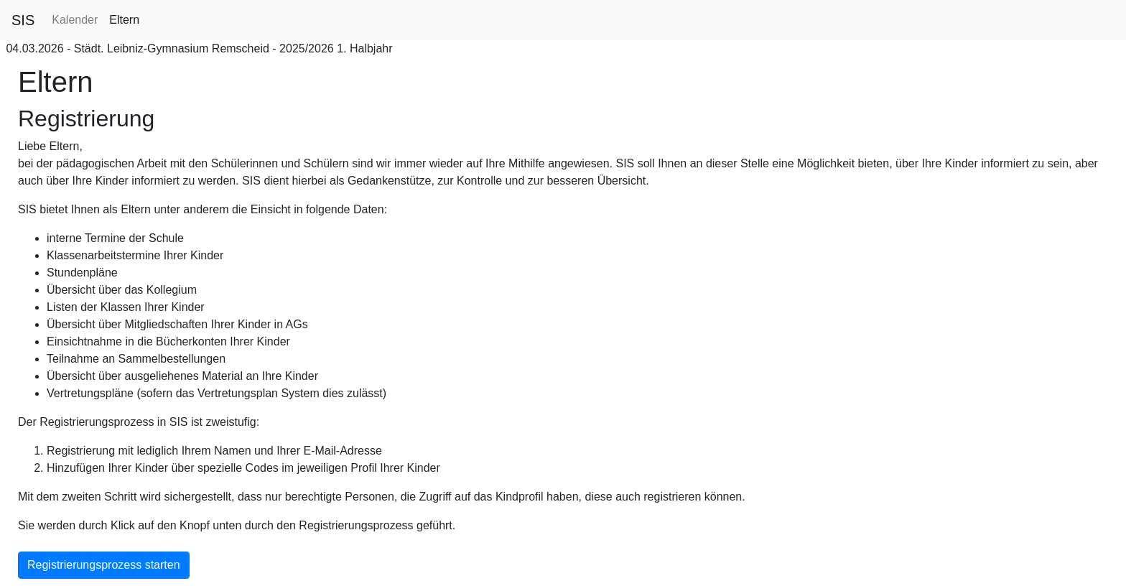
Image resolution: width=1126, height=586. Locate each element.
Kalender (75, 20)
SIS (22, 20)
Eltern (124, 20)
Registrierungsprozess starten (103, 565)
